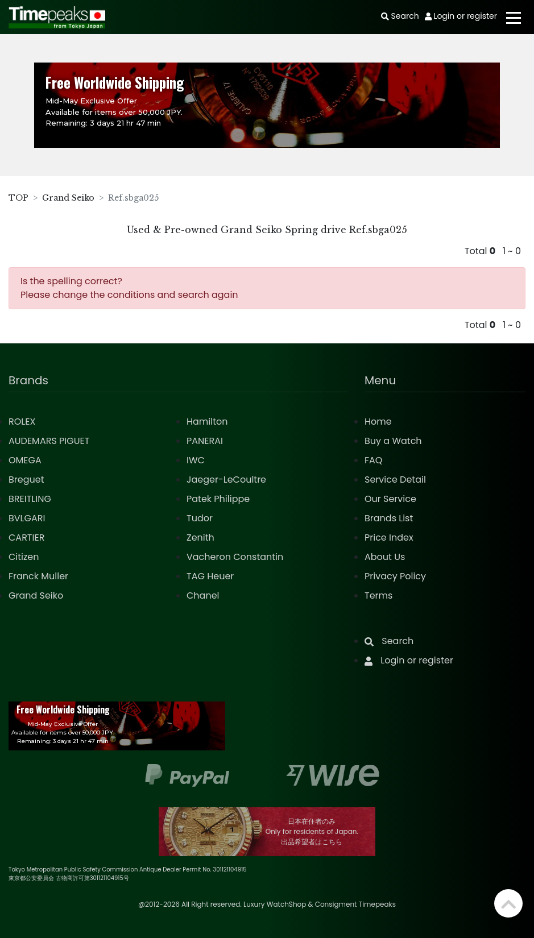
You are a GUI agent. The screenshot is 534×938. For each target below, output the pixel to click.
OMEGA (25, 460)
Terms (378, 595)
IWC (196, 460)
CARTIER (26, 537)
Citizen (24, 556)
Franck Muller (38, 576)
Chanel (203, 595)
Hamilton (207, 421)
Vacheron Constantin (235, 556)
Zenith (200, 537)
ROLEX (22, 421)
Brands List (389, 518)
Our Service (390, 498)
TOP (18, 198)
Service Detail (395, 479)
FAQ (373, 460)
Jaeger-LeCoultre (226, 479)
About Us (385, 556)
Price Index (389, 537)
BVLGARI (27, 518)
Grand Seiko (68, 198)
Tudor (200, 518)
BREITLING (30, 498)
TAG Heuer (210, 576)
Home (378, 421)
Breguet (26, 479)
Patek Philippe (218, 498)
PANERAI (205, 440)
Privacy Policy (395, 576)
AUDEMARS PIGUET (49, 440)
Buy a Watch (393, 440)
